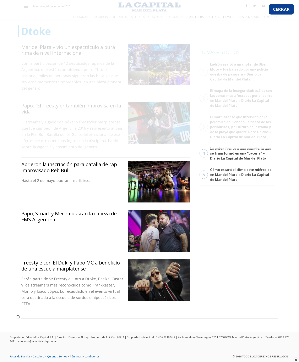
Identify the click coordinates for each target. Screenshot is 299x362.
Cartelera (38, 356)
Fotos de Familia (20, 356)
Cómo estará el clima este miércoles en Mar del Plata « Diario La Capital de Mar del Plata (235, 174)
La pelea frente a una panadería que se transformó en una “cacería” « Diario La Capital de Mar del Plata (235, 153)
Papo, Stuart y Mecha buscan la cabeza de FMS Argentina (69, 216)
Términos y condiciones (85, 356)
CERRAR (281, 9)
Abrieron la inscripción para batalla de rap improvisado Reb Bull (69, 167)
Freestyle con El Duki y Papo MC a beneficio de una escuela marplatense (70, 265)
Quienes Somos (57, 356)
